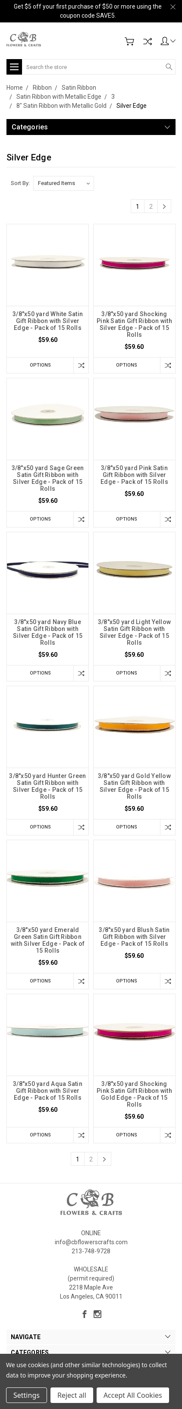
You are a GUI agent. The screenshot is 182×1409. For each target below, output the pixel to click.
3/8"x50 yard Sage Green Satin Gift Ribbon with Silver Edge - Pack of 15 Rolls (48, 478)
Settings (26, 1395)
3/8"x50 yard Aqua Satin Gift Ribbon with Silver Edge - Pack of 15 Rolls (47, 1090)
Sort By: (20, 183)
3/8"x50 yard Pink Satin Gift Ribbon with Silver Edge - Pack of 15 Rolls (134, 474)
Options (40, 365)
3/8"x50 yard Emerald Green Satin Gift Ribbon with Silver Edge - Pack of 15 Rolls (48, 940)
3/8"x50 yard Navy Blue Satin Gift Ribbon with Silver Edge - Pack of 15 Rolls (47, 632)
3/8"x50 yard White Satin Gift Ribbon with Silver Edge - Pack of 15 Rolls (48, 321)
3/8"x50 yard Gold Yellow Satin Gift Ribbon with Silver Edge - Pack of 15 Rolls (134, 786)
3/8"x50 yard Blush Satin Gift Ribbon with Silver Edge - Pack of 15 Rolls (134, 936)
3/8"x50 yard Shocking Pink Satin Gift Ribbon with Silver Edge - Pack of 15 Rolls (134, 324)
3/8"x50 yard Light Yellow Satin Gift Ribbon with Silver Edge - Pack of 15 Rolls (134, 632)
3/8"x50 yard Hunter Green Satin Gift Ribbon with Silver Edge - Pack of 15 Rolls (47, 786)
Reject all (71, 1395)
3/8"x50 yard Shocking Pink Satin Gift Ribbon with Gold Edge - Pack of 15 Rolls (134, 1094)
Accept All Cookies (133, 1395)
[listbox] (63, 183)
